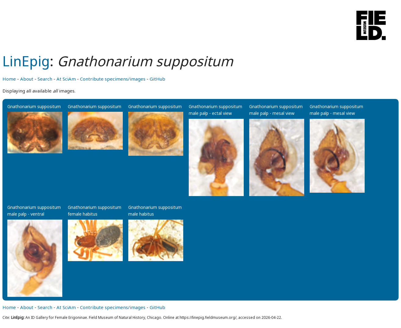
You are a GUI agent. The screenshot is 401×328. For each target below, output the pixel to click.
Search (45, 79)
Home (9, 79)
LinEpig (26, 61)
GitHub (157, 79)
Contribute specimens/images (112, 79)
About (26, 79)
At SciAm (66, 79)
